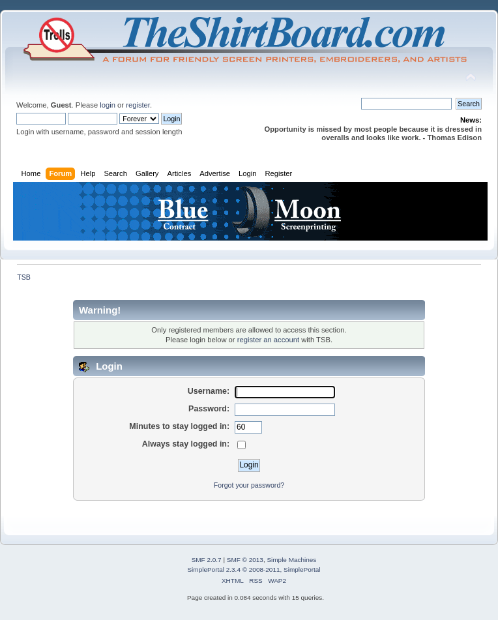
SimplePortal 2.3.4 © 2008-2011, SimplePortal (253, 569)
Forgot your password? (249, 485)
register (138, 105)
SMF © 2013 (245, 559)
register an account (268, 340)
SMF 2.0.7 (207, 559)
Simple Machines (291, 559)
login (107, 105)
